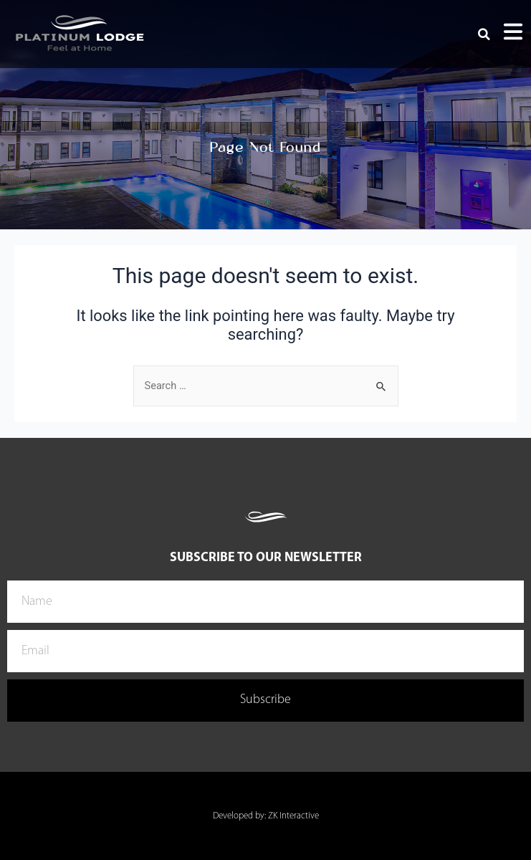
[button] (484, 34)
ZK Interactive (293, 816)
